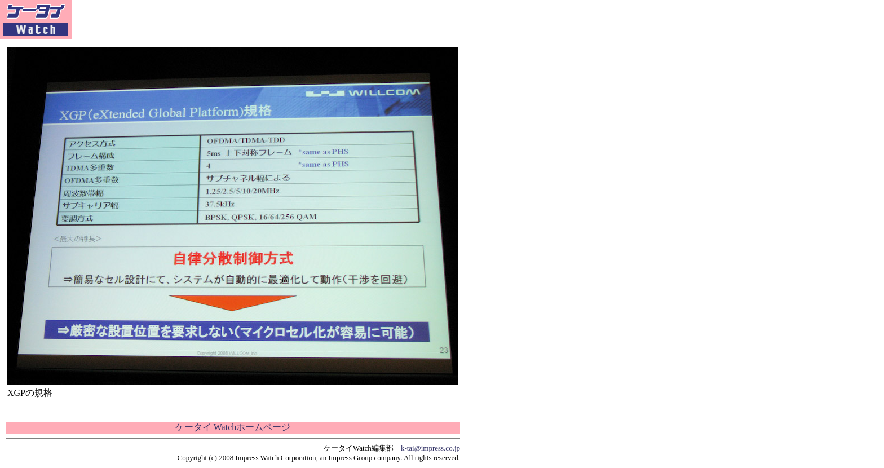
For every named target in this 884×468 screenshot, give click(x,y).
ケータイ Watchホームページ (232, 427)
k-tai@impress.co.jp (430, 448)
